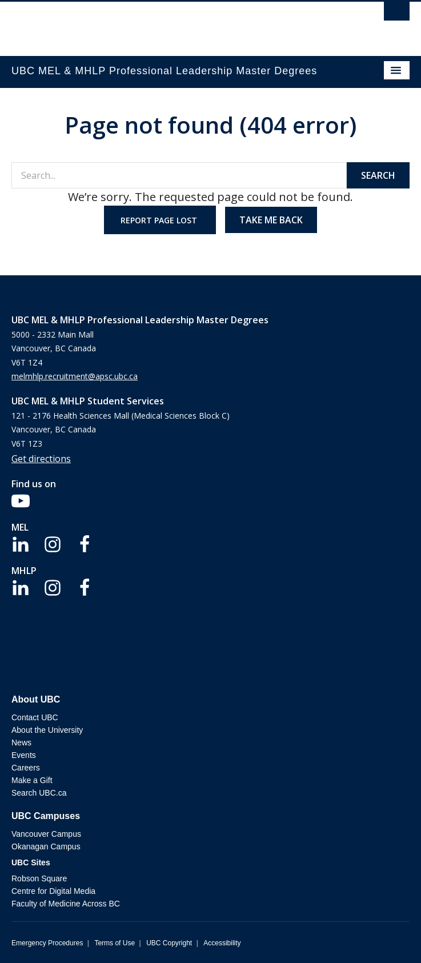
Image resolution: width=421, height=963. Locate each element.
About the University (47, 730)
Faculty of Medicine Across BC (65, 903)
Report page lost (160, 220)
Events (23, 755)
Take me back (271, 220)
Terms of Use (114, 943)
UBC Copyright (169, 943)
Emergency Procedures (47, 943)
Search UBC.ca (38, 792)
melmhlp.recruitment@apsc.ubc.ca (74, 376)
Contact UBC (34, 717)
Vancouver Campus (46, 833)
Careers (25, 767)
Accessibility (221, 943)
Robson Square (39, 878)
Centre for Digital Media (53, 891)
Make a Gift (32, 780)
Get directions (41, 458)
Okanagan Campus (46, 846)
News (21, 742)
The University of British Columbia (150, 23)
